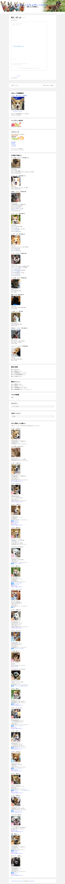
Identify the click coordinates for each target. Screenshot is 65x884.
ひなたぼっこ (15, 872)
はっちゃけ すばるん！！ (17, 768)
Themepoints (31, 881)
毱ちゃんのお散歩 (14, 376)
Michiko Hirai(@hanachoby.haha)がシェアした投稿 (28, 68)
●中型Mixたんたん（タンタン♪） (17, 209)
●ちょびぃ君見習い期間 (15, 268)
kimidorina (13, 873)
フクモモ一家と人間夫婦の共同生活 (19, 685)
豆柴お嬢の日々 (15, 850)
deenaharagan (14, 666)
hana (13, 20)
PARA (13, 607)
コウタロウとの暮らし (16, 582)
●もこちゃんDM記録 (15, 230)
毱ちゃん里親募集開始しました (17, 372)
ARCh (16, 205)
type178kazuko (14, 769)
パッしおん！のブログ (16, 810)
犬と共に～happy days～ (17, 563)
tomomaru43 (14, 852)
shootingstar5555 (15, 522)
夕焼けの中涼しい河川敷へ (48, 85)
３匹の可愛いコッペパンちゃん (18, 747)
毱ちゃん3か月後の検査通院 (16, 374)
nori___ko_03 (14, 791)
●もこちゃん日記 (14, 227)
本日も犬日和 (15, 584)
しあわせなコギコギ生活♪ (17, 648)
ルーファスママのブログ (17, 725)
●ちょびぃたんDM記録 (15, 273)
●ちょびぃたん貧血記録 (15, 271)
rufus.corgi (13, 727)
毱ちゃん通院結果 (14, 371)
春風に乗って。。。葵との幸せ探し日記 (20, 790)
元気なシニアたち (15, 85)
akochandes (14, 585)
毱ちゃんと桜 (13, 369)
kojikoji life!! (14, 521)
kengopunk (14, 523)
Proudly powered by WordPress (17, 881)
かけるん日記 (15, 703)
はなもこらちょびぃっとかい (32, 5)
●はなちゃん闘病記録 (15, 249)
